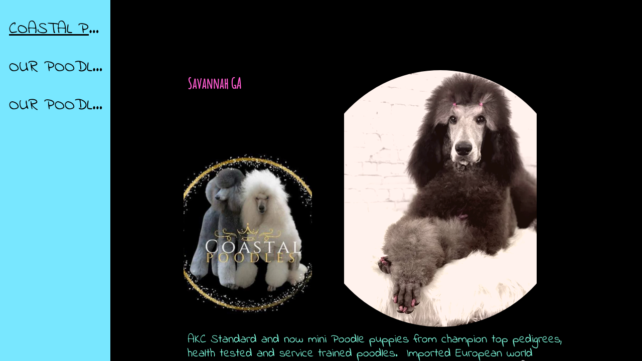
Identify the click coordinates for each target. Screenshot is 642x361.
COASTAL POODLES (56, 29)
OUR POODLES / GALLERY (56, 67)
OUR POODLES (56, 105)
